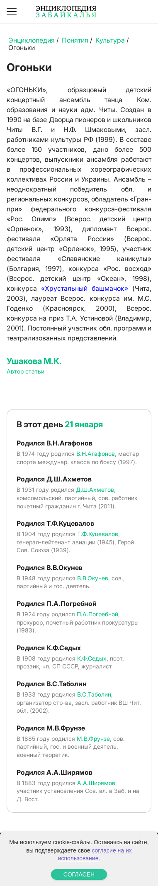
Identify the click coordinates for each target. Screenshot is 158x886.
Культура (110, 40)
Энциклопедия (31, 40)
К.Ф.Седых (92, 658)
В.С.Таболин (94, 694)
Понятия (75, 40)
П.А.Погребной (97, 614)
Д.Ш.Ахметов (95, 489)
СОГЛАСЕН (79, 874)
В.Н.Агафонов (95, 453)
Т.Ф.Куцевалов (97, 533)
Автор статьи (25, 371)
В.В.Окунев (92, 578)
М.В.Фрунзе (93, 738)
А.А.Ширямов (96, 782)
